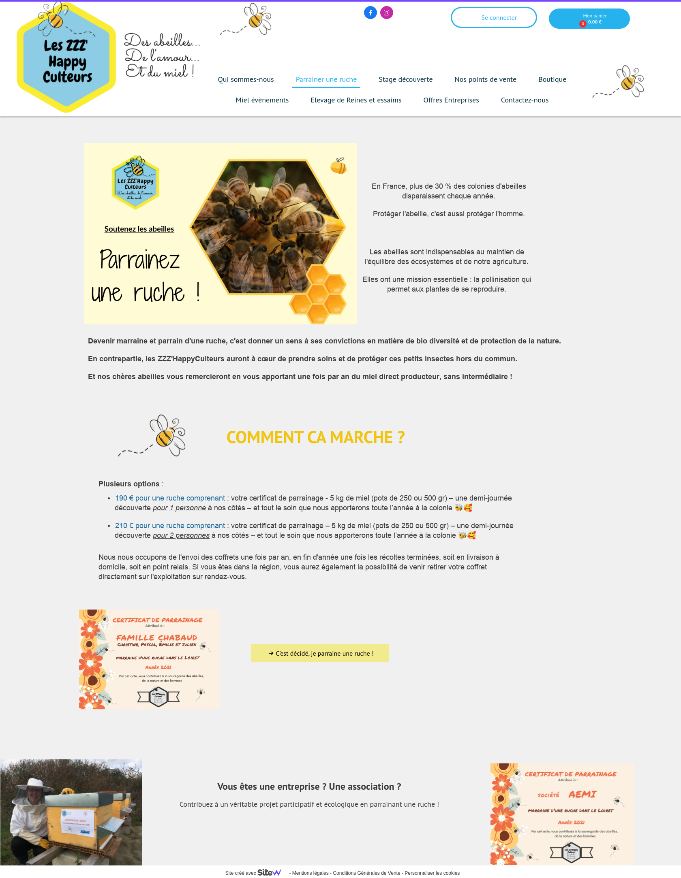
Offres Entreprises (451, 99)
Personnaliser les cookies (432, 873)
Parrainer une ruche (326, 79)
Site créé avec (256, 873)
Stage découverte (406, 79)
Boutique (552, 79)
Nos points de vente (486, 79)
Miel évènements (262, 99)
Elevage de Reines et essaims (356, 99)
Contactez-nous (525, 99)
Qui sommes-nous (246, 79)
